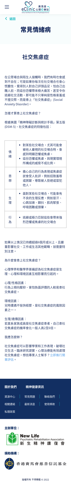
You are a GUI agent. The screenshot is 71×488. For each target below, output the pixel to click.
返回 (10, 18)
